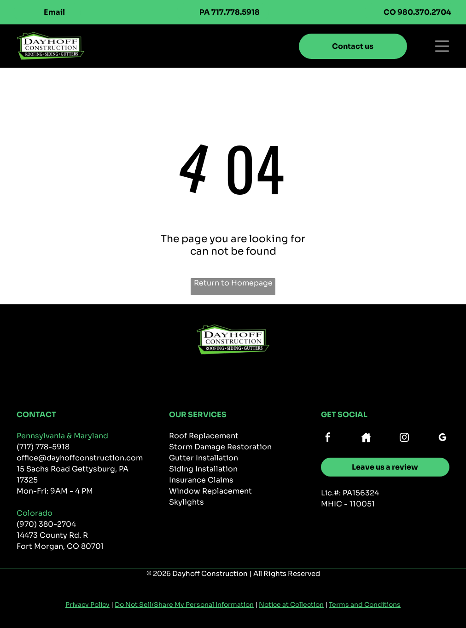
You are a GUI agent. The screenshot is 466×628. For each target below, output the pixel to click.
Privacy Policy (87, 604)
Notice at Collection (291, 604)
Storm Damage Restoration (220, 447)
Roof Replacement (204, 436)
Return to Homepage (233, 283)
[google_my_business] (442, 438)
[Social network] (366, 438)
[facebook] (328, 438)
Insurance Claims (201, 480)
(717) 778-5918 (43, 447)
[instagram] (404, 438)
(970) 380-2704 (46, 524)
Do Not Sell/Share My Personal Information (184, 604)
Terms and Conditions (365, 604)
